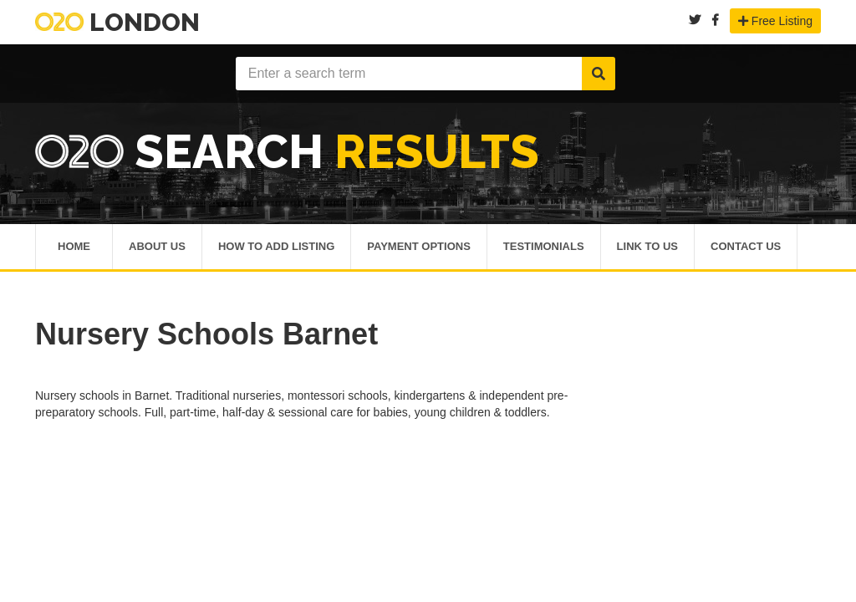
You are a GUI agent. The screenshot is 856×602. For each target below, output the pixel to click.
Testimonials (543, 248)
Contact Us (746, 248)
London (117, 22)
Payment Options (419, 248)
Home (74, 248)
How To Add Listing (276, 248)
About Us (157, 248)
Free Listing (775, 21)
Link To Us (647, 248)
